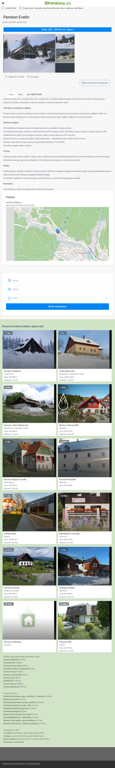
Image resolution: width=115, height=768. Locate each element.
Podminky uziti (34, 764)
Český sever (28, 8)
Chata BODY (8, 681)
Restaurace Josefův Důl (13, 742)
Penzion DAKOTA (10, 660)
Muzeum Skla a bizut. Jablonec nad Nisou (21, 723)
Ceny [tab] (20, 94)
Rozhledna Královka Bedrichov (16, 708)
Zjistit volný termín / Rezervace (95, 83)
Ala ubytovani (9, 663)
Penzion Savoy (9, 684)
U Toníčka (7, 733)
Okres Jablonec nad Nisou (71, 8)
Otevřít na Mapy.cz (14, 202)
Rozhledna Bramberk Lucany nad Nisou (20, 702)
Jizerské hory (40, 8)
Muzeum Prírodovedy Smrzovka (17, 714)
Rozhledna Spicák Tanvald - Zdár (17, 705)
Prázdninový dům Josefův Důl (16, 669)
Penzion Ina (8, 678)
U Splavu (7, 736)
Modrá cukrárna (10, 739)
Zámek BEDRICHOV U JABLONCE (17, 717)
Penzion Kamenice (11, 687)
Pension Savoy (9, 672)
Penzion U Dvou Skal (12, 666)
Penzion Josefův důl (12, 675)
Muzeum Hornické (11, 699)
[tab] (34, 94)
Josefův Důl (10, 8)
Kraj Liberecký (53, 8)
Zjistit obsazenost (57, 306)
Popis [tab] (11, 94)
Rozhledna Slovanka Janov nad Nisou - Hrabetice (24, 696)
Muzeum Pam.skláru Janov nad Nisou (19, 720)
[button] (57, 231)
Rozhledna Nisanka (11, 711)
